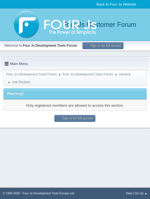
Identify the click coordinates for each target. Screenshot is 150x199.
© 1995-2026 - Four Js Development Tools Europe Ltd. (39, 193)
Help (129, 193)
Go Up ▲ (141, 193)
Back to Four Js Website (116, 4)
